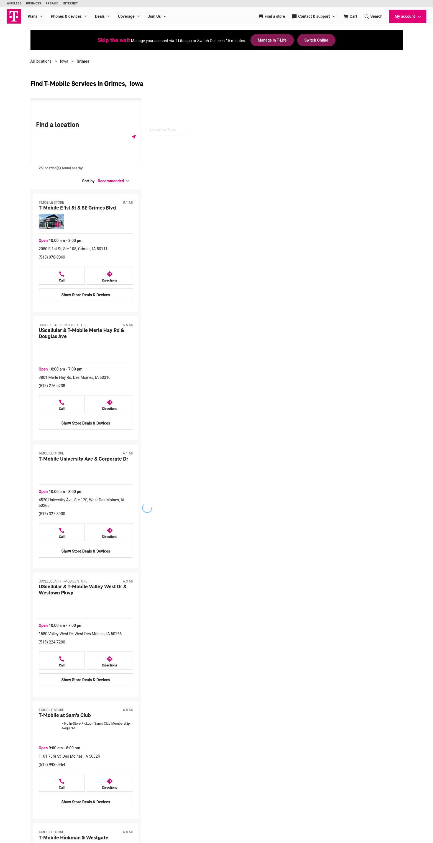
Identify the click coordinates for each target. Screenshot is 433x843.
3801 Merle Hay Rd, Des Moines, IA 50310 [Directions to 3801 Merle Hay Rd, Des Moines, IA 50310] (75, 377)
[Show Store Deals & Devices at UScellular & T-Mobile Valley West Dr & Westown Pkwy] (86, 679)
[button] (114, 181)
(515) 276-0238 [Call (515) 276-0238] (52, 386)
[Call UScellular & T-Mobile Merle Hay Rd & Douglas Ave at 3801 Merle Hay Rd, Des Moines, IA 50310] (61, 404)
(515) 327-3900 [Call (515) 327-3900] (52, 514)
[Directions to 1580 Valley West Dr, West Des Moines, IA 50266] (109, 660)
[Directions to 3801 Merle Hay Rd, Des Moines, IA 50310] (109, 404)
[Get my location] (134, 136)
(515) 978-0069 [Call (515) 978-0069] (52, 257)
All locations (41, 61)
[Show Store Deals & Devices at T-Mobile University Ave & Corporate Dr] (86, 551)
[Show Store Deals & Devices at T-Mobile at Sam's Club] (86, 802)
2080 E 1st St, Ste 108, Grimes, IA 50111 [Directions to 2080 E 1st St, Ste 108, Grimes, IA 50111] (73, 249)
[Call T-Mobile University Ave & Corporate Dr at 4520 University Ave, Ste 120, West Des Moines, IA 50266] (61, 532)
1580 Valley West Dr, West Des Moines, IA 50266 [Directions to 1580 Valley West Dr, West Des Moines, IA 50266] (80, 634)
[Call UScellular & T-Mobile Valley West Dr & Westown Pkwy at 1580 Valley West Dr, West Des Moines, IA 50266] (61, 660)
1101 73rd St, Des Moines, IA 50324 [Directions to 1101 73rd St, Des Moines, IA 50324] (69, 756)
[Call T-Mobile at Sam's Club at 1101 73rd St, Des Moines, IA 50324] (61, 783)
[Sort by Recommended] (114, 181)
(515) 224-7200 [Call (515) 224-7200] (52, 642)
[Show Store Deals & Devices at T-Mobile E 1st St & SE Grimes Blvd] (86, 294)
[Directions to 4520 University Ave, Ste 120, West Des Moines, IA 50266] (109, 532)
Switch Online (316, 40)
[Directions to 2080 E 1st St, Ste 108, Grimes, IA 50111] (109, 275)
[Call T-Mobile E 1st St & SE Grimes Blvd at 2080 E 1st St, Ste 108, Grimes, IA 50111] (61, 275)
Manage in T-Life (272, 40)
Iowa (64, 61)
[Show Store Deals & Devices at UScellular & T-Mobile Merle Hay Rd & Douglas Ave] (86, 423)
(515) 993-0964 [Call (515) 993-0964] (52, 764)
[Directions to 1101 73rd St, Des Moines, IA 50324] (109, 783)
